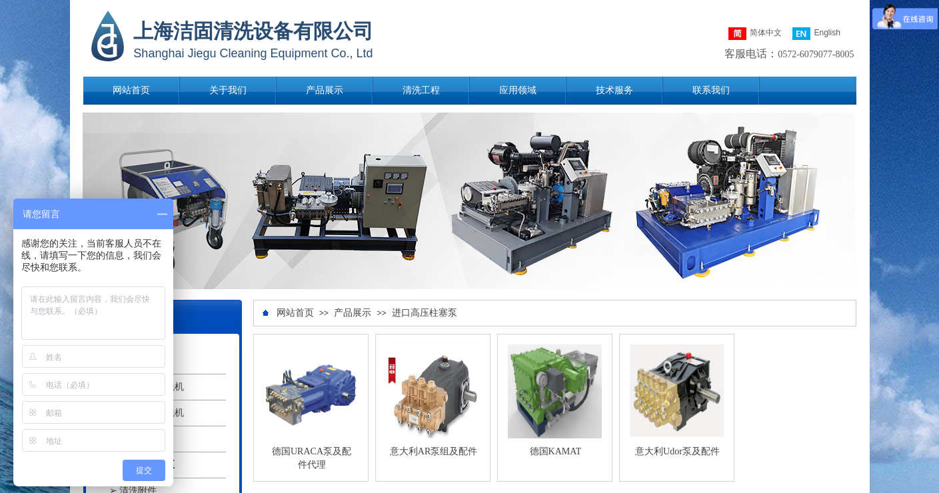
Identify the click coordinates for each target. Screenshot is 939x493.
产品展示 (324, 90)
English (816, 33)
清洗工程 (421, 90)
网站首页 (131, 90)
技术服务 (614, 90)
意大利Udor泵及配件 (677, 451)
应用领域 (517, 90)
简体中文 (755, 33)
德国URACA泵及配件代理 (311, 458)
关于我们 (228, 90)
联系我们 (711, 90)
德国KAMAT (556, 451)
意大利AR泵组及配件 (433, 451)
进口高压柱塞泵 (424, 313)
